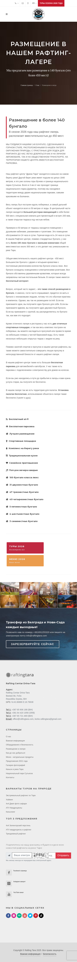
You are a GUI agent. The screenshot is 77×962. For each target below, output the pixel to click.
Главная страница (27, 85)
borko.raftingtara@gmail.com (48, 719)
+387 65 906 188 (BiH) (22, 709)
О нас (37, 85)
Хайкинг (9, 799)
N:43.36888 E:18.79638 (22, 702)
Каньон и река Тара (14, 769)
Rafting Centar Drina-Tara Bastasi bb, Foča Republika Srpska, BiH (18, 695)
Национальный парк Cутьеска (19, 773)
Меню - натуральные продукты (19, 757)
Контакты (10, 777)
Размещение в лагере (15, 749)
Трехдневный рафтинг (16, 834)
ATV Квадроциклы (14, 808)
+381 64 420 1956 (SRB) (23, 713)
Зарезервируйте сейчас (32, 644)
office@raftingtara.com (23, 719)
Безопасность (49, 954)
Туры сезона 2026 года (51, 3)
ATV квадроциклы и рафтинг (18, 830)
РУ (34, 3)
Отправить (63, 855)
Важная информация (15, 741)
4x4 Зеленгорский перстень (18, 825)
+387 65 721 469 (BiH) (22, 716)
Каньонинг (10, 812)
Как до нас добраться (15, 753)
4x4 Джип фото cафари (16, 803)
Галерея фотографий (15, 765)
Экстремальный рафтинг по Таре (21, 795)
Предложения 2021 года (17, 761)
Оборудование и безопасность (19, 745)
